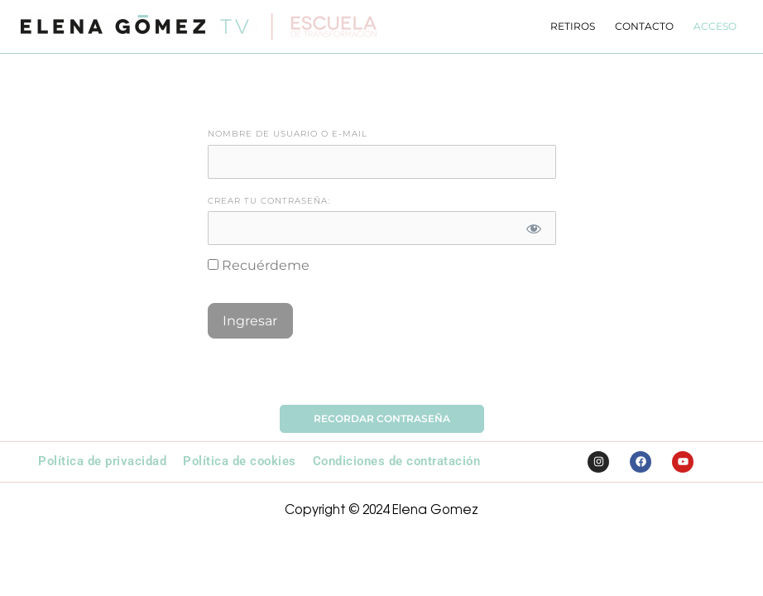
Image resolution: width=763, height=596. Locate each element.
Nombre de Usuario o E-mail (287, 133)
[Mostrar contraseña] (533, 228)
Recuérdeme (259, 265)
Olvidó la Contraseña (381, 375)
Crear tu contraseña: (269, 200)
